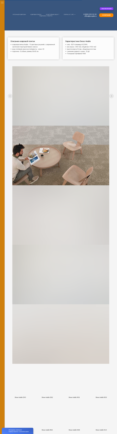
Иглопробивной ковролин (47, 302)
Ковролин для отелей (46, 310)
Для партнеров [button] (53, 428)
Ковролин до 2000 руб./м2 (20, 313)
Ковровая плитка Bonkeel (74, 307)
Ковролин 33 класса (46, 313)
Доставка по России (69, 428)
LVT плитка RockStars (101, 302)
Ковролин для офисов (46, 307)
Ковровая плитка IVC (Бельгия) (76, 300)
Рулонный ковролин (19, 14)
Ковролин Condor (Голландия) (21, 302)
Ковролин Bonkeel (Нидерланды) (22, 300)
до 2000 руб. (81, 313)
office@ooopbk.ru (90, 16)
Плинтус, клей (99, 310)
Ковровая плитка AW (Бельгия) (76, 297)
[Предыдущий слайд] (10, 96)
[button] (106, 8)
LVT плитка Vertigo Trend (102, 300)
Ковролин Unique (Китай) (19, 307)
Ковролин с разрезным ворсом (49, 297)
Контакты (83, 428)
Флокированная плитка (74, 305)
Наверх (110, 429)
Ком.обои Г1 (98, 313)
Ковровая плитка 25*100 (74, 310)
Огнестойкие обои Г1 (52, 14)
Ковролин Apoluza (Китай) (20, 310)
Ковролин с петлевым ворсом (48, 300)
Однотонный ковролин (46, 305)
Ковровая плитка (35, 14)
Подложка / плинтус (45, 16)
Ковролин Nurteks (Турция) (20, 305)
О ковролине (40, 428)
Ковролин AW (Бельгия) (19, 297)
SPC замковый (99, 307)
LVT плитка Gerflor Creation (103, 297)
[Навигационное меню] (2, 3)
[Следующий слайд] (111, 96)
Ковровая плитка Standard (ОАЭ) (77, 302)
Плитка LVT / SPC (69, 14)
